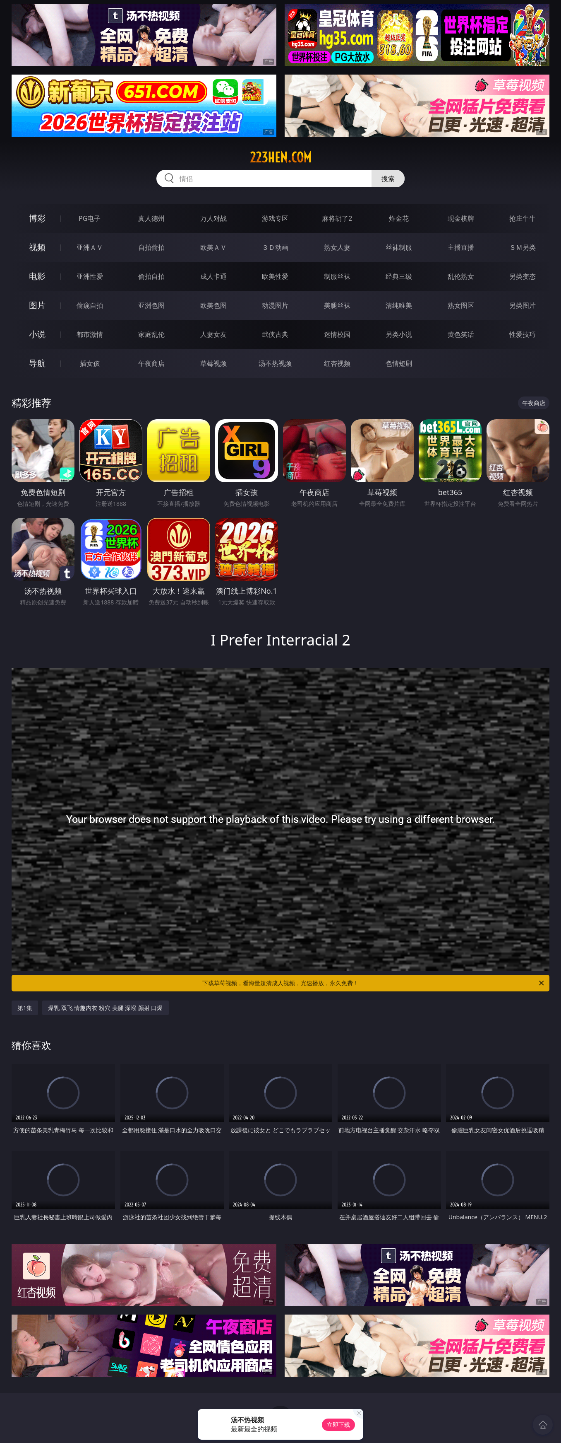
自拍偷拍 (151, 247)
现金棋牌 (461, 218)
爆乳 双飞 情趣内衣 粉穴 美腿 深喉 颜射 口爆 (105, 1008)
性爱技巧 (522, 334)
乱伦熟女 (461, 276)
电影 (37, 276)
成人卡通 (213, 276)
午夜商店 (151, 363)
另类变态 (522, 276)
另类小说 (399, 334)
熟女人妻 (337, 247)
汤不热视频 (275, 363)
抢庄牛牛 (522, 218)
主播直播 (461, 247)
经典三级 (399, 276)
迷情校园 (337, 334)
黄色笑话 (461, 334)
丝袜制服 (399, 247)
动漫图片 (275, 305)
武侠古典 (275, 334)
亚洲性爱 (90, 276)
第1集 (24, 1008)
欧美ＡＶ (213, 247)
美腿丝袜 (337, 305)
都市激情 (90, 334)
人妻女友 (213, 334)
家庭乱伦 (151, 334)
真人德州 (151, 218)
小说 (37, 334)
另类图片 (522, 305)
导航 (37, 363)
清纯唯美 (399, 305)
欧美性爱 (275, 276)
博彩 (37, 218)
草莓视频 (213, 363)
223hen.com (281, 157)
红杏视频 (337, 363)
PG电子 (90, 218)
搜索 (388, 178)
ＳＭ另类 (522, 247)
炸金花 (399, 218)
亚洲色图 (151, 305)
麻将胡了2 (337, 218)
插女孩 (90, 363)
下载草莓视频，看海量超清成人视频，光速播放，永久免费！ (373, 983)
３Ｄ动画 (275, 247)
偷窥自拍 (90, 305)
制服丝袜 (337, 276)
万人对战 (213, 218)
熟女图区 (461, 305)
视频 (37, 247)
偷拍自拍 (151, 276)
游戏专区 (275, 218)
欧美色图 (213, 305)
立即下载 (338, 1424)
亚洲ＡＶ (90, 247)
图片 (37, 305)
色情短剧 (399, 363)
